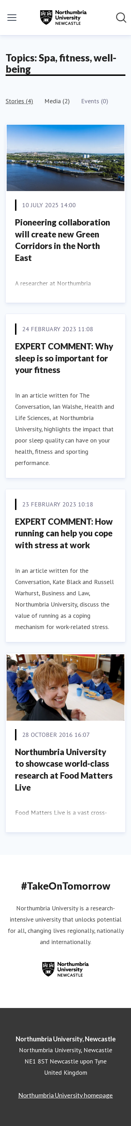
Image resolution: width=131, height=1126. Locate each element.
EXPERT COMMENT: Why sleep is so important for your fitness (64, 358)
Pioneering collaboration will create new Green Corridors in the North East (62, 240)
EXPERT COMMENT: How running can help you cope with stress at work (64, 533)
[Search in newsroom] (121, 17)
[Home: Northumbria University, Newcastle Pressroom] (63, 17)
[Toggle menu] (12, 18)
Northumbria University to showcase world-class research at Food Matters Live (63, 769)
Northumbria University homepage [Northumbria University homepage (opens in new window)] (65, 1095)
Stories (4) (19, 101)
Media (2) (57, 101)
